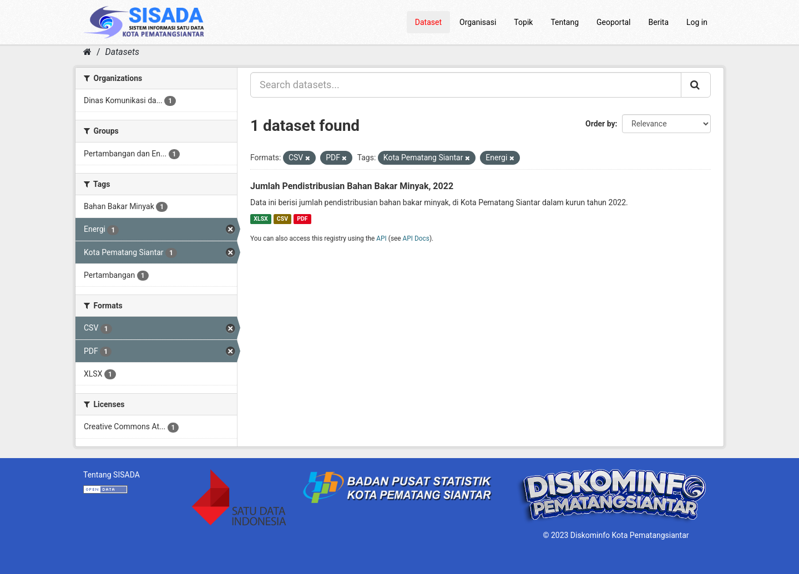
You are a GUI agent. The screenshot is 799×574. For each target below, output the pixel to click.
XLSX (260, 218)
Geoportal (613, 22)
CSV (282, 218)
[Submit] (696, 85)
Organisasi (477, 22)
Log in (696, 22)
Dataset (428, 22)
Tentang (564, 22)
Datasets (122, 52)
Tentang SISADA (111, 474)
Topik (523, 22)
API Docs (416, 238)
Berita (659, 22)
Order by (600, 123)
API (381, 238)
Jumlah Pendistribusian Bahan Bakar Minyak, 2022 (351, 186)
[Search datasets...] (465, 85)
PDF (302, 218)
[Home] (87, 52)
